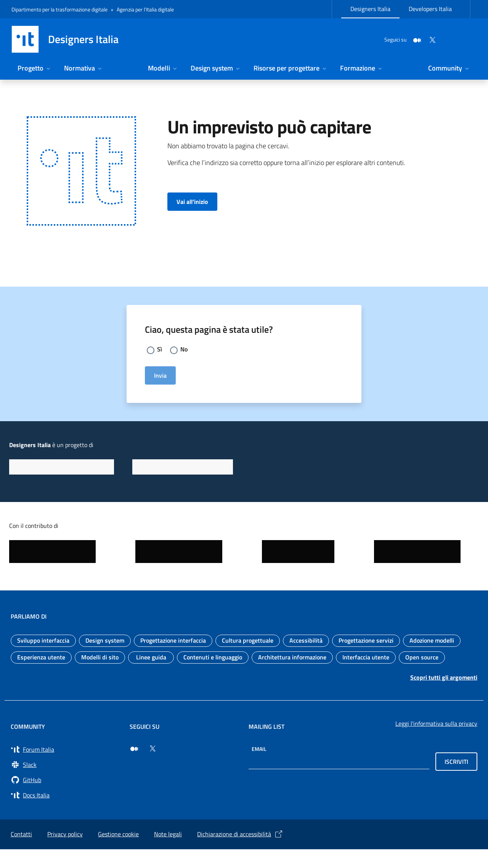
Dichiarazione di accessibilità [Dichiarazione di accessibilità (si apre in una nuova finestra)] (240, 834)
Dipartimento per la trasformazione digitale (59, 9)
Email (259, 750)
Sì (159, 350)
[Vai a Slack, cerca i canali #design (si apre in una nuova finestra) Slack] (65, 765)
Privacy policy (65, 834)
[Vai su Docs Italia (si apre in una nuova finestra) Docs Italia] (65, 796)
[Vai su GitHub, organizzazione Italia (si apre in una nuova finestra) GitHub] (65, 781)
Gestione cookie (118, 834)
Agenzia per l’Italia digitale (145, 9)
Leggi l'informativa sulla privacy (436, 724)
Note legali (168, 834)
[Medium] (398, 39)
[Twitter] (414, 39)
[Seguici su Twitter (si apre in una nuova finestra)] (152, 749)
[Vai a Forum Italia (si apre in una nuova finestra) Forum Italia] (65, 750)
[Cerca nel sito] (467, 39)
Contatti (21, 834)
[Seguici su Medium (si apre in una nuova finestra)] (134, 749)
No (185, 350)
